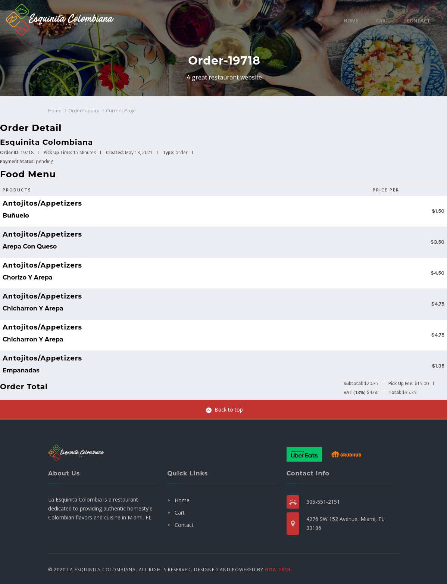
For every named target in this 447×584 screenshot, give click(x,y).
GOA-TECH (278, 569)
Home (351, 20)
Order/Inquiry (83, 110)
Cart (382, 20)
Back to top (224, 409)
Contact (418, 20)
